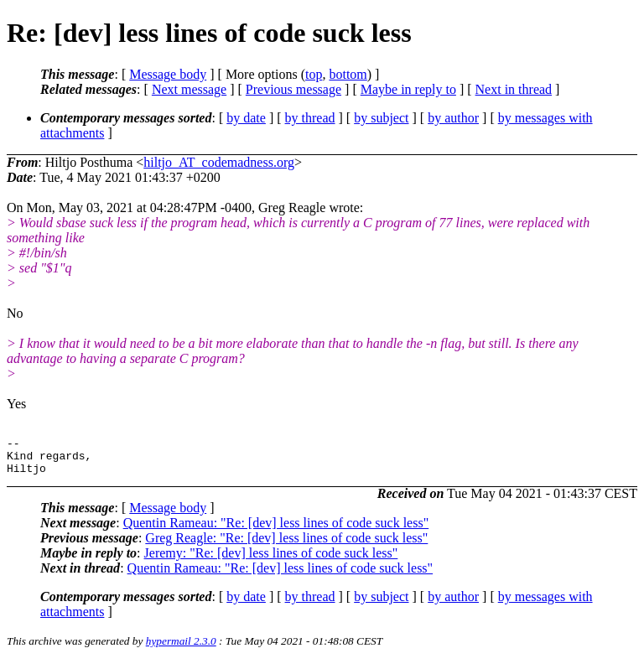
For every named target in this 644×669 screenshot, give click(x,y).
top (313, 74)
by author (453, 118)
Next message (189, 89)
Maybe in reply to (408, 89)
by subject (381, 118)
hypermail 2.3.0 (181, 648)
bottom (347, 74)
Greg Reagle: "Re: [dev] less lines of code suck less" (286, 545)
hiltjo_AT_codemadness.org (218, 162)
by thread (310, 118)
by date (246, 118)
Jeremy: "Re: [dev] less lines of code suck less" (271, 560)
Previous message (293, 89)
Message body (167, 74)
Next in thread (514, 89)
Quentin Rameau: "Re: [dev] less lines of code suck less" (276, 530)
